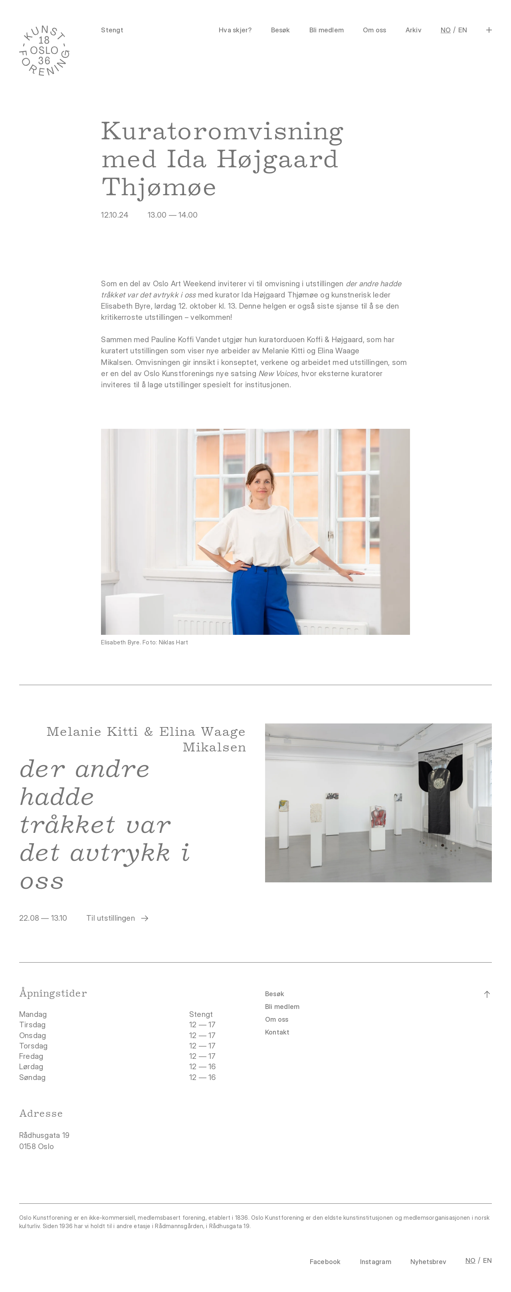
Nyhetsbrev (428, 1262)
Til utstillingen (117, 918)
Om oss (374, 30)
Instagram (375, 1262)
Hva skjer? (235, 30)
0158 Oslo (37, 1146)
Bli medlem (326, 30)
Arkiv (414, 30)
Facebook (325, 1262)
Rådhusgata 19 (45, 1135)
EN (462, 30)
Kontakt (277, 1032)
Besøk (280, 30)
